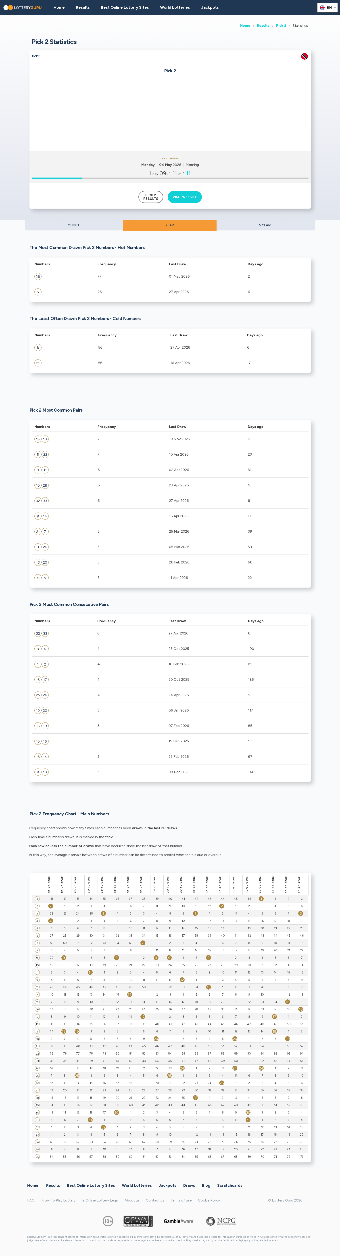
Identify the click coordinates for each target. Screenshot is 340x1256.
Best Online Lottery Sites (125, 7)
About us (132, 1200)
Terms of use (181, 1200)
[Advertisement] (170, 117)
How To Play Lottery (58, 1200)
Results (263, 25)
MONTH (74, 225)
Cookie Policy (209, 1200)
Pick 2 (281, 25)
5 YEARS (265, 225)
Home (245, 25)
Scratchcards (229, 1185)
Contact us (155, 1200)
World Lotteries (175, 7)
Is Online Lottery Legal (100, 1200)
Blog (206, 1185)
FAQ (31, 1200)
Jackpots (210, 7)
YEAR (169, 225)
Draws (189, 1185)
